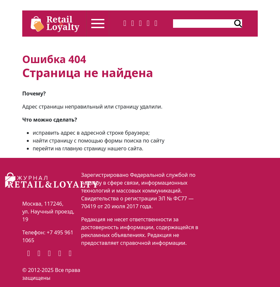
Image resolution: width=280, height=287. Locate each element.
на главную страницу (80, 148)
